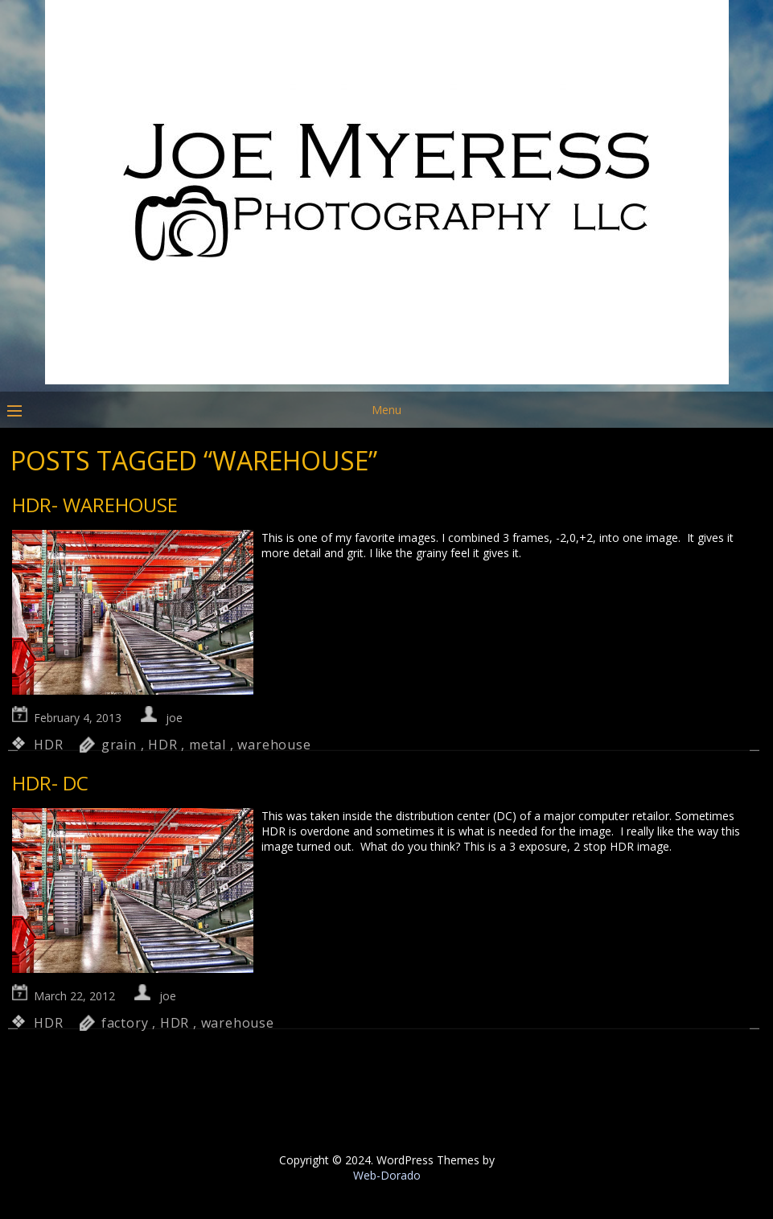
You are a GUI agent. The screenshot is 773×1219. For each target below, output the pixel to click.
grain (119, 744)
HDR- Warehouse (95, 504)
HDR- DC (50, 783)
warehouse (273, 744)
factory (125, 1023)
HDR (48, 744)
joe (174, 717)
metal (207, 744)
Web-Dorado (387, 1175)
